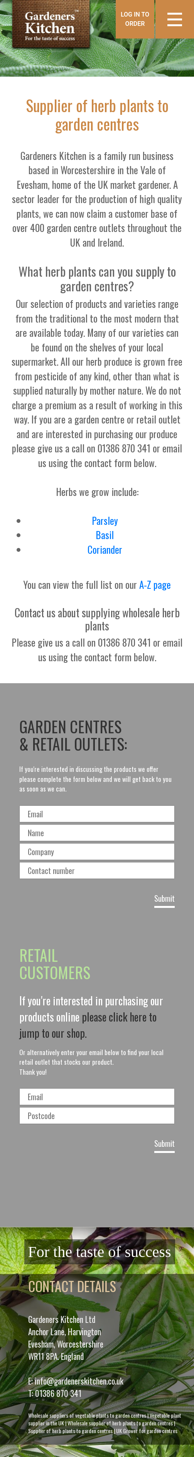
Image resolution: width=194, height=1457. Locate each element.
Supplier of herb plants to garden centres (70, 1431)
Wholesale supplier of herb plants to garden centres (120, 1423)
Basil (105, 535)
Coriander (105, 549)
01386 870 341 (58, 1393)
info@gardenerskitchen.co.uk (79, 1381)
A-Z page (155, 584)
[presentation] (97, 1187)
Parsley (105, 520)
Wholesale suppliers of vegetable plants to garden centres (87, 1415)
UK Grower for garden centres (146, 1431)
